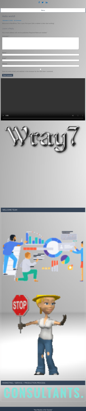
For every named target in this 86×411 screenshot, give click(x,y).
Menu (43, 10)
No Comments (17, 20)
